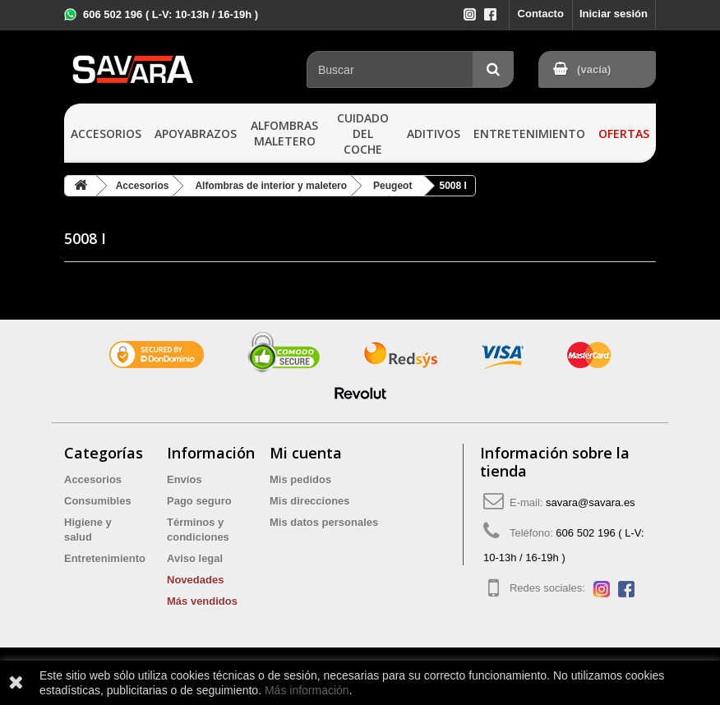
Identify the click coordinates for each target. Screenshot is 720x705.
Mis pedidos (300, 479)
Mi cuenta (306, 453)
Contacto (541, 13)
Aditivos (433, 133)
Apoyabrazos (196, 133)
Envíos (184, 479)
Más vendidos (202, 601)
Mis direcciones (310, 501)
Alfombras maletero (284, 133)
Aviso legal (195, 558)
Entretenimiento (529, 133)
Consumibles (98, 501)
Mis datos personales (324, 522)
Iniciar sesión (613, 13)
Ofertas (623, 133)
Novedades (195, 580)
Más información (307, 690)
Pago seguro (199, 501)
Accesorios (106, 133)
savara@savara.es (590, 502)
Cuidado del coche (363, 133)
